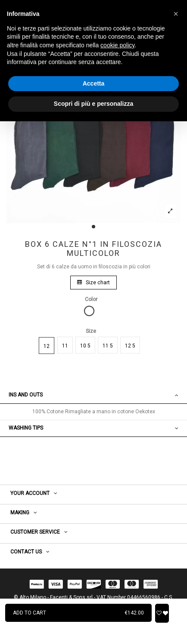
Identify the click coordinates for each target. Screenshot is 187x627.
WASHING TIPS (93, 428)
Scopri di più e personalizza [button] (93, 103)
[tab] (93, 395)
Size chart (93, 283)
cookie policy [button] (117, 45)
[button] (176, 14)
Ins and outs (93, 395)
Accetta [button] (94, 83)
